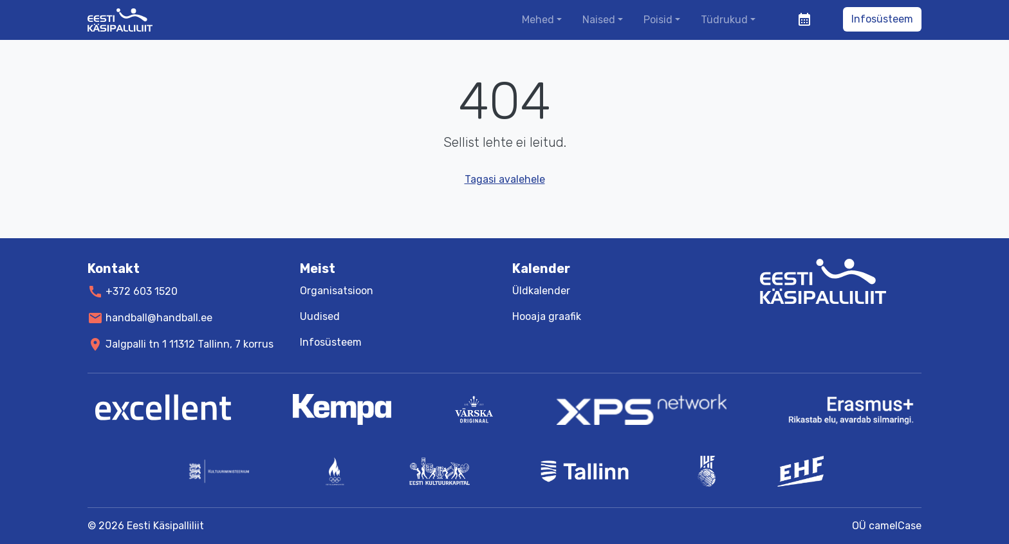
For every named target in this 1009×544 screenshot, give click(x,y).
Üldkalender (541, 291)
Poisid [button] (657, 20)
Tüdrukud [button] (724, 20)
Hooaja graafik (546, 316)
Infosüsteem (882, 19)
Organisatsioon (336, 291)
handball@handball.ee (159, 318)
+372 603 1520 (142, 291)
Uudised (320, 316)
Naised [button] (598, 20)
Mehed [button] (538, 20)
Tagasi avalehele (505, 179)
